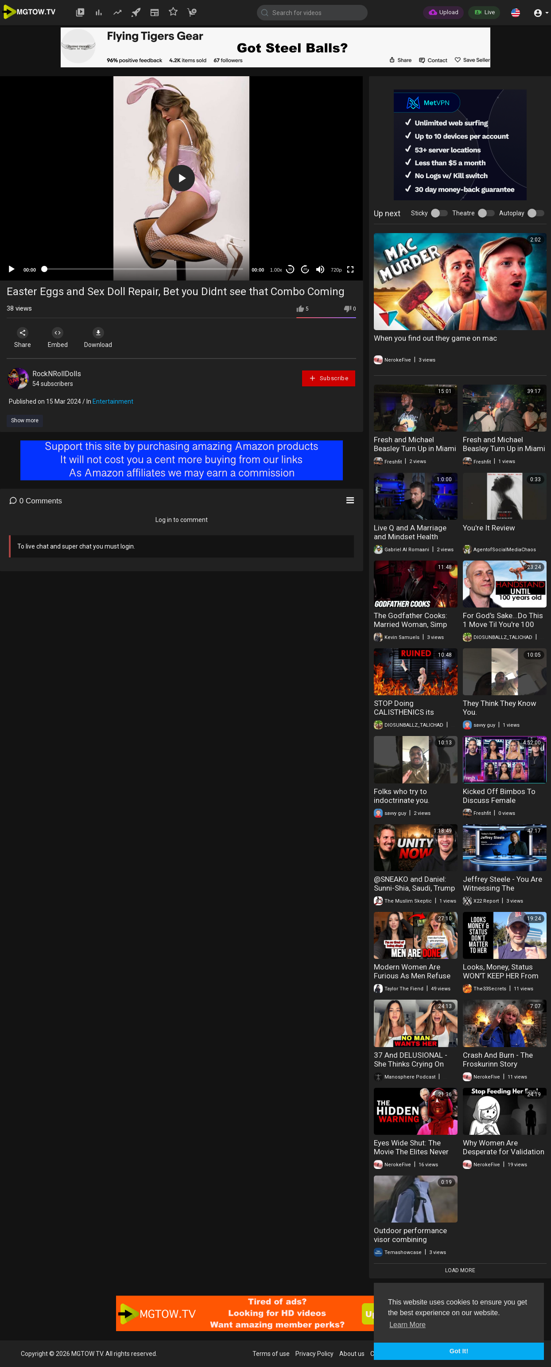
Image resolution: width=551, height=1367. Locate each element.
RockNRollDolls (56, 374)
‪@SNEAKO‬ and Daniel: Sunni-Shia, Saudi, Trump (414, 883)
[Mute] (320, 269)
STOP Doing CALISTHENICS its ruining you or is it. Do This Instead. (410, 716)
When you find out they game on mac (435, 338)
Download (100, 337)
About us (352, 1353)
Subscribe (329, 378)
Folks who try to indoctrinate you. (402, 796)
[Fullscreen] (350, 269)
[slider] (143, 269)
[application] (181, 178)
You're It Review (489, 527)
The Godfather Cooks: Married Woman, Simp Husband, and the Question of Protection (412, 629)
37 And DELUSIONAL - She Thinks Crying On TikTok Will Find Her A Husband (410, 1068)
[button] (515, 12)
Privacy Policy (314, 1353)
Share (23, 337)
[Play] (11, 269)
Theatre (463, 213)
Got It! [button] (459, 1351)
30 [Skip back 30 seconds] (290, 269)
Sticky (419, 213)
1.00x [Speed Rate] (276, 270)
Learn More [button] (407, 1324)
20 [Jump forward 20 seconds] (305, 269)
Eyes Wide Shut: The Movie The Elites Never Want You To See (411, 1151)
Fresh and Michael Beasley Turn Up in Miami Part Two (415, 448)
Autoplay (511, 213)
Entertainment (113, 401)
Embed (59, 337)
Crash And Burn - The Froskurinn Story (498, 1059)
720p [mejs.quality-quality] (336, 270)
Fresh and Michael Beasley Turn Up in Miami (504, 444)
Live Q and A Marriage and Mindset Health (410, 532)
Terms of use (271, 1353)
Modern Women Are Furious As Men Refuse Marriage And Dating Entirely (412, 980)
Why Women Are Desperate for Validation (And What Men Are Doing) (503, 1156)
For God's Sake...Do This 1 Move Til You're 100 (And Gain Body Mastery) (504, 624)
